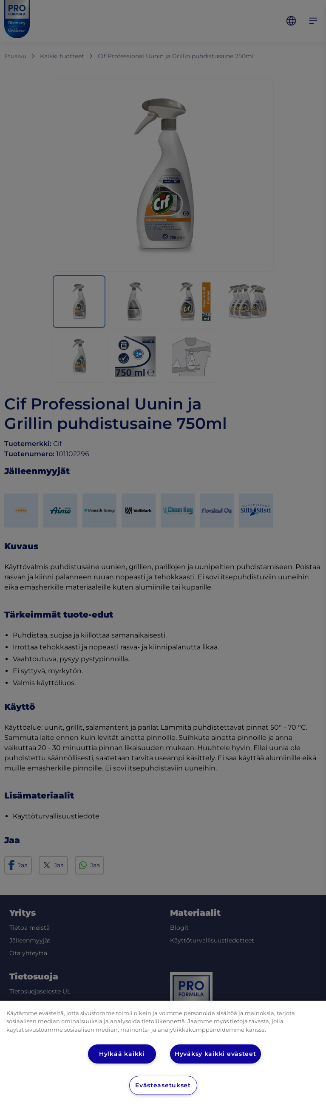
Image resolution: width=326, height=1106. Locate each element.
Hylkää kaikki (122, 1054)
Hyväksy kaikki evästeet (216, 1054)
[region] (163, 1053)
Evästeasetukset (163, 1085)
